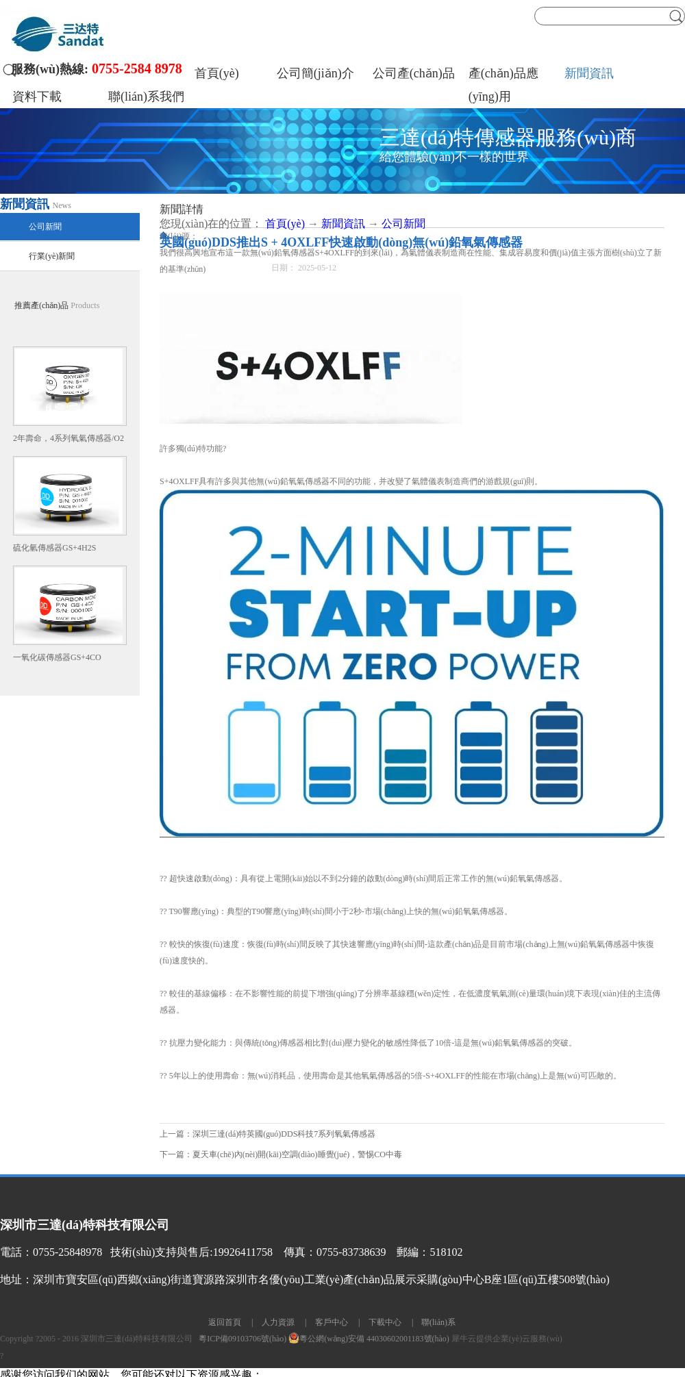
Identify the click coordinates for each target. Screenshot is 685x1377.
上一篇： (267, 1134)
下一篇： (281, 1154)
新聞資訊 (343, 223)
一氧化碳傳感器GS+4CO (57, 657)
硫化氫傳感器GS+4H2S (54, 548)
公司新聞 (403, 223)
